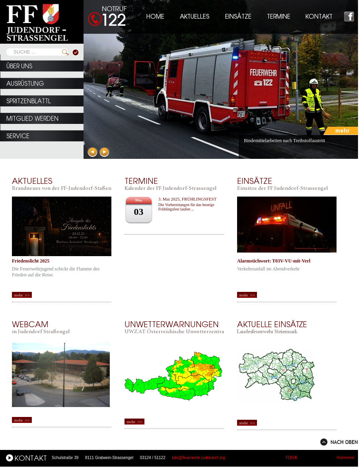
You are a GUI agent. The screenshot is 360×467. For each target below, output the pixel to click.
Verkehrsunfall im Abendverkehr (268, 269)
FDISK (291, 457)
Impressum (345, 457)
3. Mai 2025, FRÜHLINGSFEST (187, 199)
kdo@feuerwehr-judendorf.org (198, 457)
